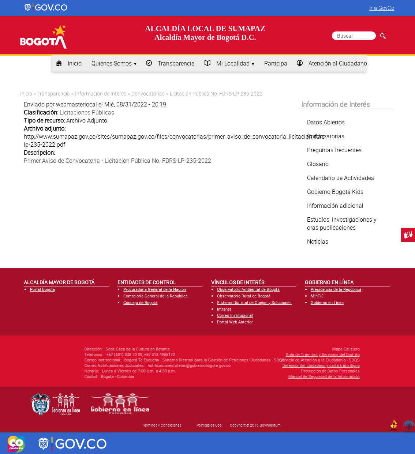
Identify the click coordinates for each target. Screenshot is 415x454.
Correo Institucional (235, 315)
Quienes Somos (111, 63)
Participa (275, 63)
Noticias (317, 241)
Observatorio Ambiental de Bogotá (248, 289)
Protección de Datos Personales (286, 371)
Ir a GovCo (381, 7)
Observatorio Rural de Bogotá (243, 296)
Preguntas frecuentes (334, 150)
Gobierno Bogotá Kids (335, 192)
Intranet (224, 309)
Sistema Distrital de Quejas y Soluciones (254, 302)
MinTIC (317, 296)
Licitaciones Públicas (87, 112)
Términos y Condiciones (161, 425)
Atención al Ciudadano (338, 63)
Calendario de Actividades (340, 178)
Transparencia (176, 63)
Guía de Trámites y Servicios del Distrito (279, 354)
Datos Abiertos (326, 122)
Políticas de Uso (209, 425)
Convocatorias (148, 93)
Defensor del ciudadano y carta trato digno (277, 365)
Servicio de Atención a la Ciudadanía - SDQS (276, 360)
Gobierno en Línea (327, 302)
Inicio (75, 63)
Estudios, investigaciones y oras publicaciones (342, 223)
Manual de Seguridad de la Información (280, 376)
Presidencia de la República (336, 289)
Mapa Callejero (302, 349)
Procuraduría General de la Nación (154, 289)
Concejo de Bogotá (140, 302)
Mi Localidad (233, 63)
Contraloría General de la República (155, 296)
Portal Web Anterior (235, 321)
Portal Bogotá (42, 289)
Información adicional (335, 206)
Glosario (318, 164)
